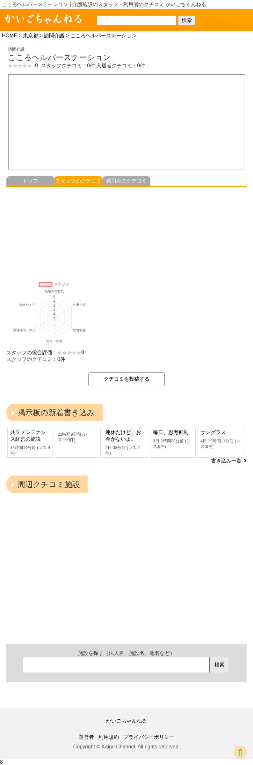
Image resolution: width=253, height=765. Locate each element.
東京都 (30, 35)
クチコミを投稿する (126, 379)
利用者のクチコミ (126, 181)
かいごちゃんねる (126, 721)
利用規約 (108, 737)
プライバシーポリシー (148, 737)
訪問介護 (54, 35)
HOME (9, 35)
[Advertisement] (126, 231)
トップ (30, 181)
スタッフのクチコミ (78, 181)
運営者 (86, 737)
